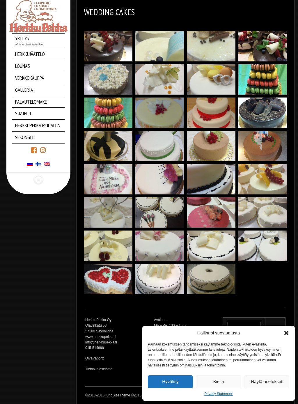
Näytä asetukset (267, 381)
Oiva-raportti (94, 358)
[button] (286, 333)
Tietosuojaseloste (98, 369)
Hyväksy (170, 381)
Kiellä (218, 381)
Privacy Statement (218, 394)
